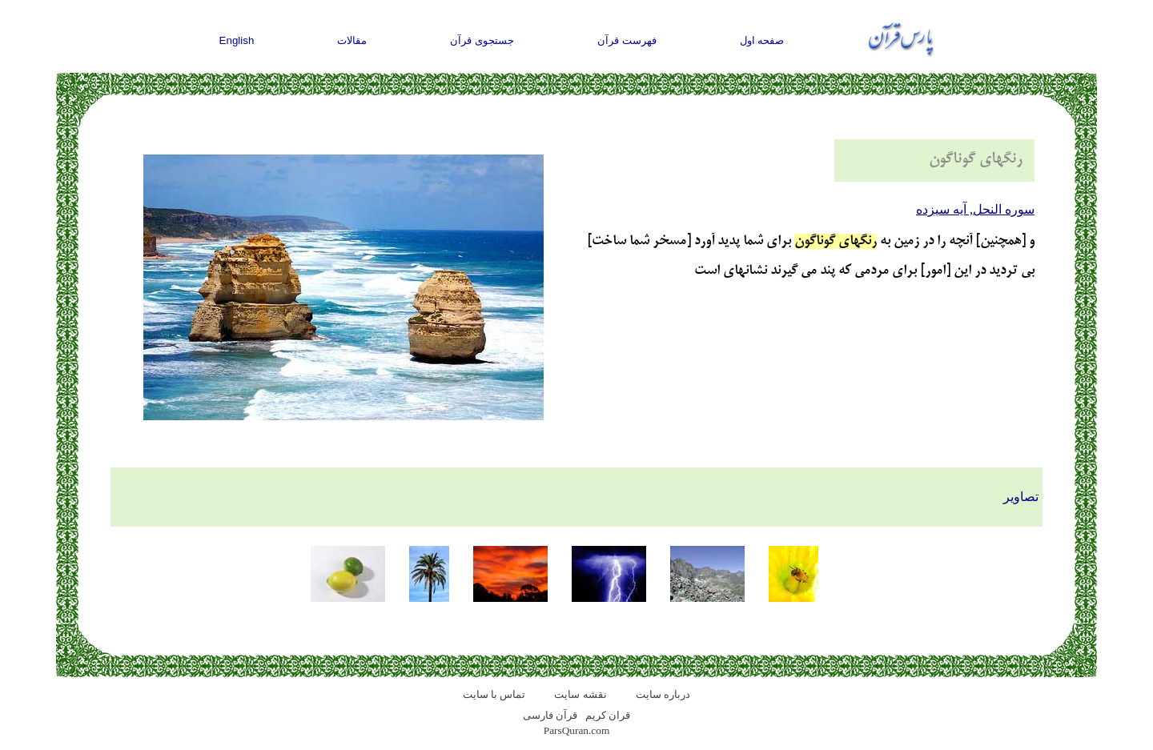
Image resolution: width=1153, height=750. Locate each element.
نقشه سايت (580, 694)
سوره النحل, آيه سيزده (975, 209)
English (237, 40)
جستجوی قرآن (482, 40)
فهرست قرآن (627, 40)
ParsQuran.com (577, 730)
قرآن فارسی (550, 715)
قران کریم (607, 715)
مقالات (352, 40)
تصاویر (1021, 496)
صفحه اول (762, 40)
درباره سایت (663, 694)
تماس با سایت (494, 694)
